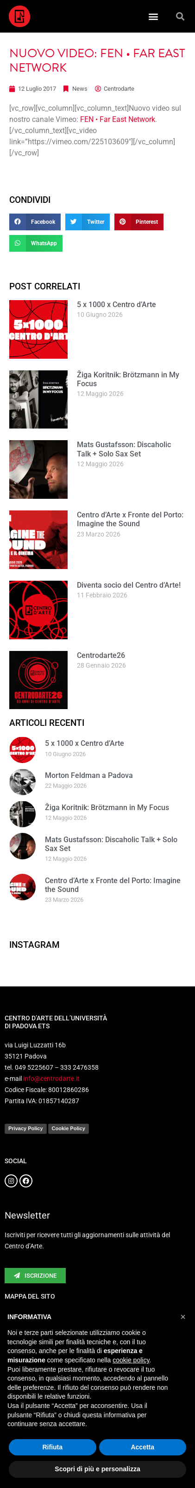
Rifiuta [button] (52, 1447)
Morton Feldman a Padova (89, 775)
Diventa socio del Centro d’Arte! (129, 585)
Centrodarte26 (101, 655)
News (80, 88)
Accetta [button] (142, 1447)
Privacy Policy (25, 1128)
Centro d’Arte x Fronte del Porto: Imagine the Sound (130, 519)
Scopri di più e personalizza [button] (97, 1469)
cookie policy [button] (131, 1360)
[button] (153, 16)
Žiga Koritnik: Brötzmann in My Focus (107, 807)
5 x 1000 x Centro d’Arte (116, 304)
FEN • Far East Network (117, 119)
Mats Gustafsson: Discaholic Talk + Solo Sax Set (124, 449)
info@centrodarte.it (51, 1078)
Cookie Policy (68, 1128)
